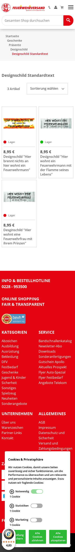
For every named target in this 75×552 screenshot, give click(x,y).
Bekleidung (10, 356)
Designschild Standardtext (30, 54)
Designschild (19, 49)
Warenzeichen (12, 427)
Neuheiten (9, 398)
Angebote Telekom (53, 383)
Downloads (47, 351)
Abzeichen (9, 341)
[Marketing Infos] (12, 521)
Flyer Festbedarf (51, 377)
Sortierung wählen (47, 88)
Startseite (12, 36)
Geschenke (14, 40)
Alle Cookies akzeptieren (58, 537)
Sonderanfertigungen (55, 356)
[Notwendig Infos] (12, 492)
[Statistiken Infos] (12, 507)
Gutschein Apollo (51, 362)
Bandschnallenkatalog (55, 341)
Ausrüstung (10, 351)
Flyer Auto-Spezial (52, 372)
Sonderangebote (14, 403)
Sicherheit (9, 383)
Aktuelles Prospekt (53, 367)
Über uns (9, 422)
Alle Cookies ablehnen (37, 537)
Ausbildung (10, 346)
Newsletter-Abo (50, 346)
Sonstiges (9, 388)
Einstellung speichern (17, 537)
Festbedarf (10, 367)
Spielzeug (9, 393)
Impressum (47, 427)
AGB (42, 422)
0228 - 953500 (14, 286)
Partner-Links (12, 433)
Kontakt (7, 438)
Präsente (15, 45)
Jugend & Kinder (14, 377)
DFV (5, 362)
